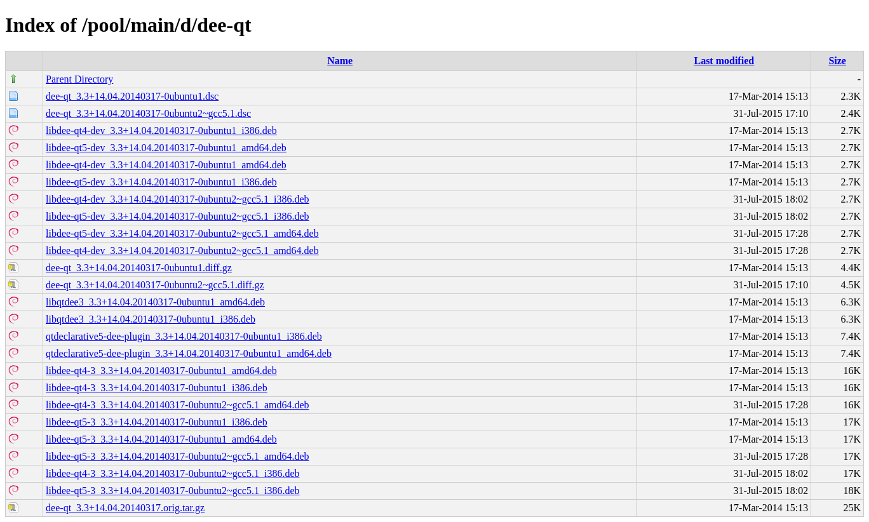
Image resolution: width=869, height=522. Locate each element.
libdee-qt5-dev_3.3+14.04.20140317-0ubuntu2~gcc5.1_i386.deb (177, 216)
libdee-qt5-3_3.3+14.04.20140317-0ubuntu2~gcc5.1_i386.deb (172, 490)
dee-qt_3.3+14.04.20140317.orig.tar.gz (125, 507)
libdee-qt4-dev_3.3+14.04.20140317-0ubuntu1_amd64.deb (166, 164)
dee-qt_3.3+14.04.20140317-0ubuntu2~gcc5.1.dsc (148, 113)
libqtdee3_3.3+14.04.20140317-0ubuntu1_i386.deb (150, 319)
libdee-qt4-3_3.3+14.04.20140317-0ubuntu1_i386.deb (156, 387)
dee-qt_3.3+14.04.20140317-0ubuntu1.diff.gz (139, 267)
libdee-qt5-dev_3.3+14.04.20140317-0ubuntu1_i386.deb (161, 182)
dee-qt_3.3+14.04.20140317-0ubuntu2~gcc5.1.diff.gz (155, 284)
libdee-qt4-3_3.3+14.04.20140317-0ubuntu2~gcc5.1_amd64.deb (177, 404)
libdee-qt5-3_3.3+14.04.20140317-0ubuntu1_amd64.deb (161, 439)
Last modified (724, 60)
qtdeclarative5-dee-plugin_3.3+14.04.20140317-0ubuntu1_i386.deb (184, 336)
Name (340, 60)
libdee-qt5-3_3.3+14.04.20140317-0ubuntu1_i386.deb (156, 422)
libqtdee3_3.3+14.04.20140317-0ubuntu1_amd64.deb (155, 302)
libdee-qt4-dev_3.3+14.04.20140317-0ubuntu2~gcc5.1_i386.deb (177, 199)
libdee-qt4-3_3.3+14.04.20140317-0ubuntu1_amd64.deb (161, 370)
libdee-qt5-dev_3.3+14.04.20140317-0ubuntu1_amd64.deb (166, 147)
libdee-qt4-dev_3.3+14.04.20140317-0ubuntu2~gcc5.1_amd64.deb (182, 250)
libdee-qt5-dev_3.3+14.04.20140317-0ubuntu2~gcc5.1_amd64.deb (182, 233)
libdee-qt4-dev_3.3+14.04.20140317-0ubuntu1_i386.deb (161, 130)
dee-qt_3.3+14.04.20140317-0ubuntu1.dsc (132, 96)
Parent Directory (79, 79)
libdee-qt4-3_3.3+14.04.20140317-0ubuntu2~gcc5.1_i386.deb (172, 473)
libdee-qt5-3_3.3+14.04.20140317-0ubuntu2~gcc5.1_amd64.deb (177, 456)
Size (837, 60)
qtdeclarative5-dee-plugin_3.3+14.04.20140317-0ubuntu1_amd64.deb (189, 353)
